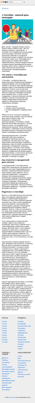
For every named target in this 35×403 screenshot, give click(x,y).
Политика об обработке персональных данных (23, 368)
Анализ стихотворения (7, 366)
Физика (20, 346)
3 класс (4, 324)
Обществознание (24, 342)
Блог (19, 358)
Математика (22, 339)
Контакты (21, 376)
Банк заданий (6, 387)
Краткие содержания (6, 377)
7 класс (4, 333)
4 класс (4, 326)
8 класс (4, 335)
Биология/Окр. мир (24, 326)
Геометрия (21, 330)
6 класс (4, 330)
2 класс (4, 321)
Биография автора (8, 369)
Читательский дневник (6, 384)
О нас (20, 356)
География (21, 328)
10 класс (5, 339)
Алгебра (20, 321)
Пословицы (6, 389)
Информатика (22, 333)
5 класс (4, 328)
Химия (20, 349)
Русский (20, 344)
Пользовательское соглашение (24, 362)
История (21, 335)
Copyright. (12, 397)
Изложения (6, 374)
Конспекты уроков (8, 371)
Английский (22, 324)
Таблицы (5, 360)
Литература (22, 337)
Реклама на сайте (24, 374)
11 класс (5, 342)
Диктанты (5, 358)
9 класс (4, 337)
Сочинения (6, 362)
